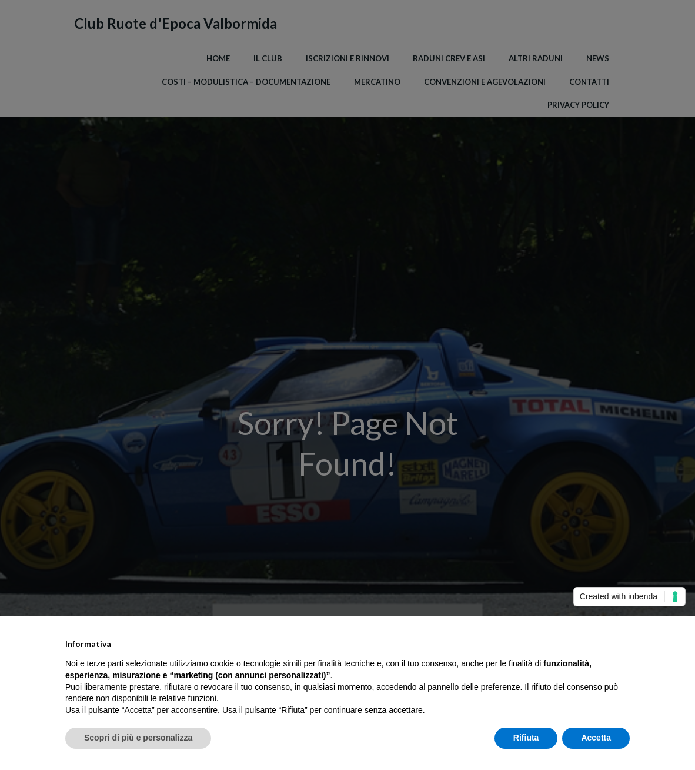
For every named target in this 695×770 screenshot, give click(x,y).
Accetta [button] (596, 737)
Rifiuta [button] (526, 737)
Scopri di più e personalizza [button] (138, 737)
